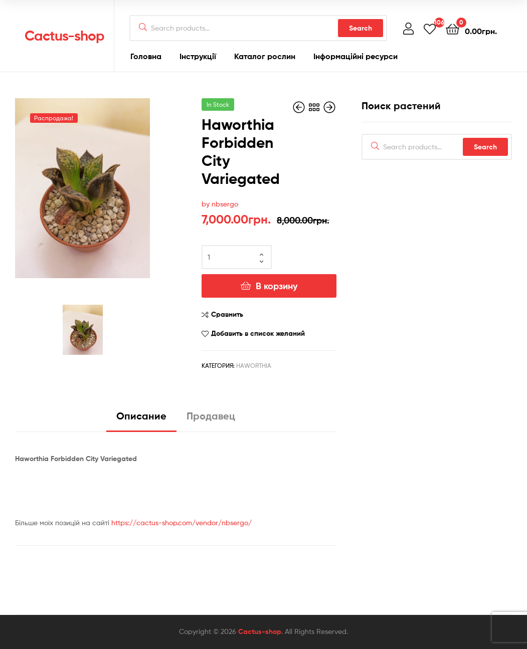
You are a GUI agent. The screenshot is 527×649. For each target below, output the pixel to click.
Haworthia (253, 365)
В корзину (276, 286)
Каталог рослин (264, 56)
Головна (145, 56)
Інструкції (198, 56)
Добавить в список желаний (258, 333)
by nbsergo (220, 203)
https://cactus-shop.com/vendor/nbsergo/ (181, 522)
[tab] (141, 419)
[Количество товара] (237, 257)
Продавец (211, 415)
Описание (141, 415)
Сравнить (227, 314)
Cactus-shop (64, 35)
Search (360, 28)
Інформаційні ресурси (355, 56)
